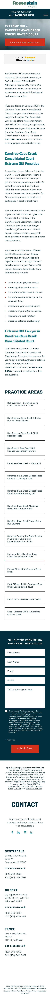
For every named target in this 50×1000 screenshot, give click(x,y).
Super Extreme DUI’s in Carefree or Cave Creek (23, 613)
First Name (13, 653)
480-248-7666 (13, 139)
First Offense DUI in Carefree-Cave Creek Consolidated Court (25, 585)
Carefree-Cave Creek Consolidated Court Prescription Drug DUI (24, 492)
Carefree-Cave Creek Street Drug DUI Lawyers (24, 522)
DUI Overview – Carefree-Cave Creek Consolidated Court (22, 404)
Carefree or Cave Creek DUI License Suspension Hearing (21, 449)
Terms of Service (34, 788)
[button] (25, 59)
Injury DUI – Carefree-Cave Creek (24, 599)
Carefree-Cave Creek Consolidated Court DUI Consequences (24, 477)
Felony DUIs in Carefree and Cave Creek (24, 570)
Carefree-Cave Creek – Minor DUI (24, 463)
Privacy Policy (27, 728)
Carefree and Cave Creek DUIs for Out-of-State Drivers (24, 419)
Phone (10, 680)
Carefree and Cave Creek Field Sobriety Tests (22, 434)
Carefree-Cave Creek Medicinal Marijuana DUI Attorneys (23, 507)
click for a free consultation (25, 42)
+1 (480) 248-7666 (23, 15)
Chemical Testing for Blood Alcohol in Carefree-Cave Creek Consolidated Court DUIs (24, 539)
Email (10, 671)
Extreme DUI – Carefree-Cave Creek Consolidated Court (22, 555)
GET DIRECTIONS (15, 868)
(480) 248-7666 (13, 874)
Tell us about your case (19, 689)
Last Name (13, 662)
